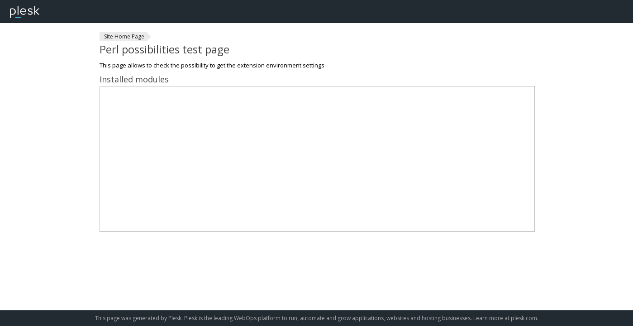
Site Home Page (124, 36)
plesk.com (524, 318)
